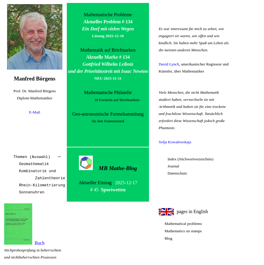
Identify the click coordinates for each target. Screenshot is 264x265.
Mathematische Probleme (108, 14)
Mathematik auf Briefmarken (108, 49)
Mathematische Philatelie (108, 92)
